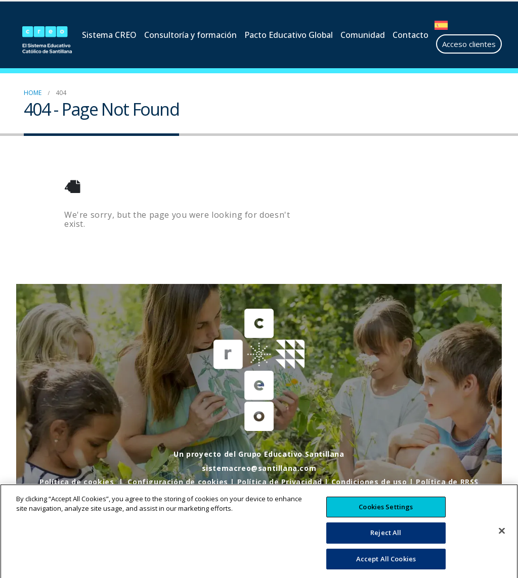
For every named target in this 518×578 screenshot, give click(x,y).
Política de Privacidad (279, 482)
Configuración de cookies (177, 482)
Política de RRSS (447, 482)
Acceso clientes (469, 44)
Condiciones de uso (369, 482)
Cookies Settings (386, 515)
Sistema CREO (109, 34)
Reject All (385, 541)
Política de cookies (76, 482)
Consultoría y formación (190, 34)
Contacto (410, 34)
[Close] (502, 539)
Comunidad (362, 34)
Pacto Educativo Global (288, 34)
